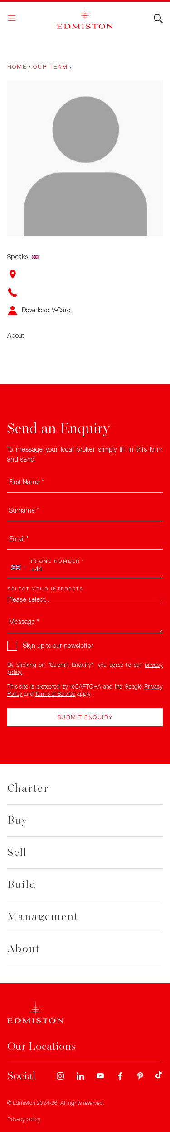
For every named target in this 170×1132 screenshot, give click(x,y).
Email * (19, 538)
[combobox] (18, 567)
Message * (24, 621)
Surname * (24, 510)
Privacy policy (23, 1119)
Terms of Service (55, 693)
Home (17, 66)
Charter (28, 788)
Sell (17, 852)
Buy (17, 820)
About (23, 948)
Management (43, 916)
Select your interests (45, 588)
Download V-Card (46, 310)
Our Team (50, 66)
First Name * (26, 482)
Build (21, 884)
